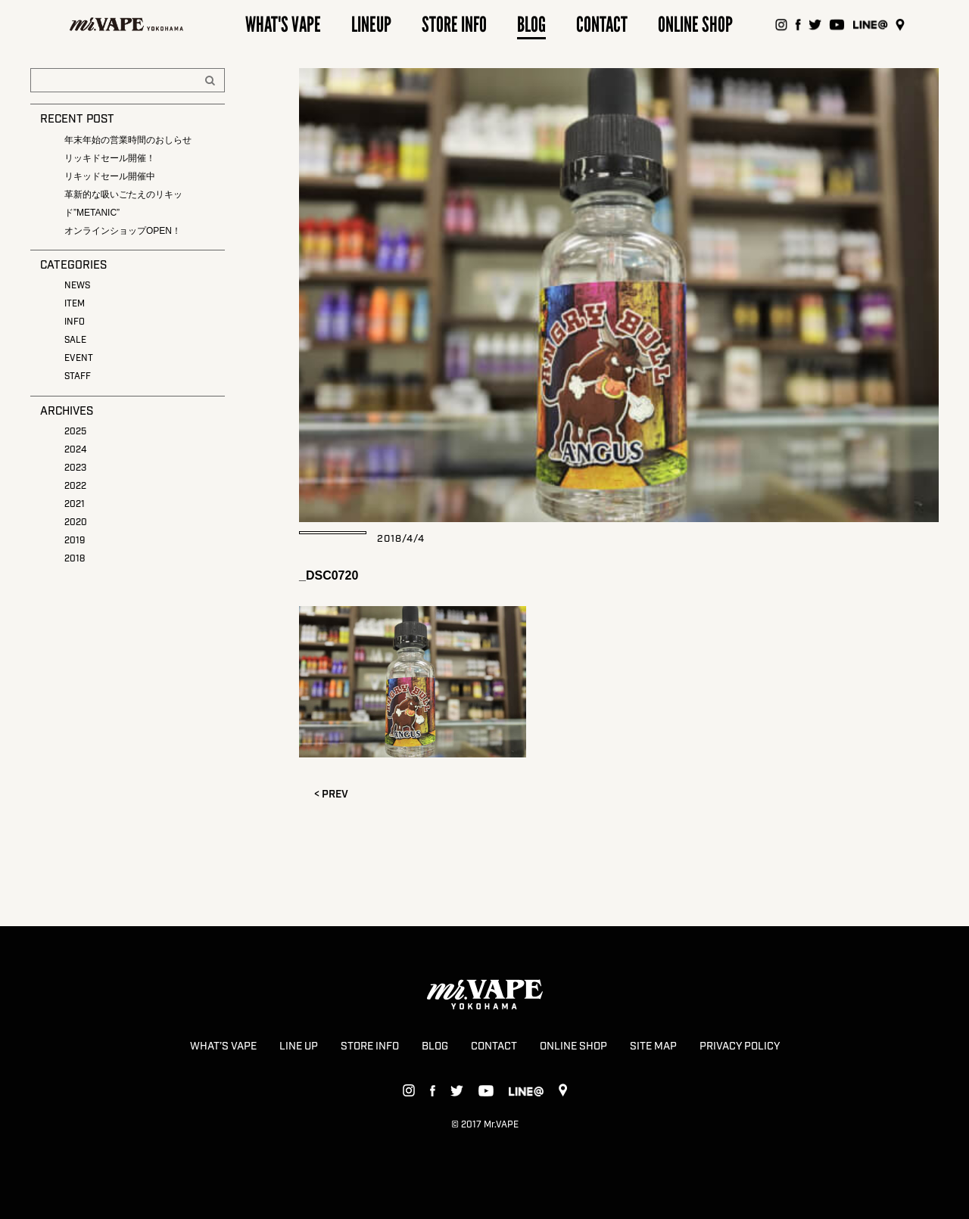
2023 (75, 468)
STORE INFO (370, 1046)
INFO (74, 322)
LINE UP (298, 1046)
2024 (75, 450)
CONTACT (494, 1046)
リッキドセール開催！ (109, 158)
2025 (75, 431)
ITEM (74, 303)
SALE (75, 340)
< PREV (331, 794)
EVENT (78, 358)
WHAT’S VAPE (223, 1046)
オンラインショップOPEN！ (122, 230)
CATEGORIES (73, 265)
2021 (74, 504)
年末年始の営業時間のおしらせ (128, 140)
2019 (74, 540)
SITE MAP (653, 1046)
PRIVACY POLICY (739, 1046)
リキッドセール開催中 (109, 176)
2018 (74, 558)
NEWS (77, 285)
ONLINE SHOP (573, 1046)
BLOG (435, 1046)
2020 (75, 522)
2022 (75, 486)
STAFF (77, 376)
